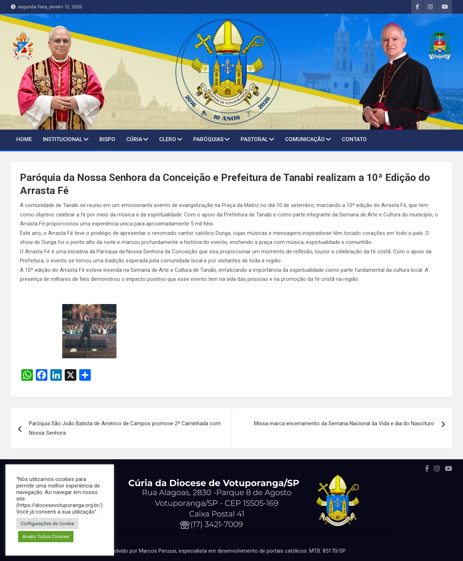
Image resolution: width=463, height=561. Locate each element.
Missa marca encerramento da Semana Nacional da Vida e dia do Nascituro (344, 423)
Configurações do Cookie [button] (47, 523)
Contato (354, 139)
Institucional (62, 139)
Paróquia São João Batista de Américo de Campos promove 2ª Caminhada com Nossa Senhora (125, 428)
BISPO (107, 139)
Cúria (134, 139)
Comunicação (305, 139)
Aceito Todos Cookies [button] (45, 536)
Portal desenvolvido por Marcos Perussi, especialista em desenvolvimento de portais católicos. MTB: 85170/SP (213, 551)
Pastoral (254, 139)
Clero (167, 139)
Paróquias (208, 139)
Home (24, 139)
